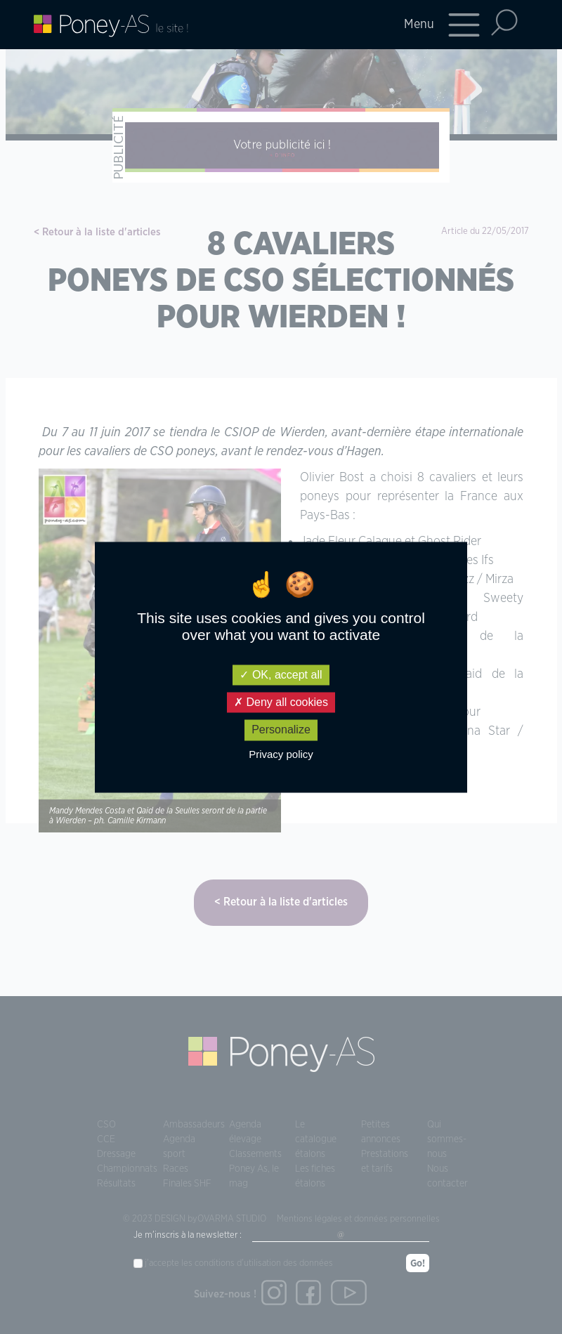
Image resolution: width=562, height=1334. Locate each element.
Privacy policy (281, 754)
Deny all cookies (281, 703)
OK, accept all (281, 675)
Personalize (281, 730)
